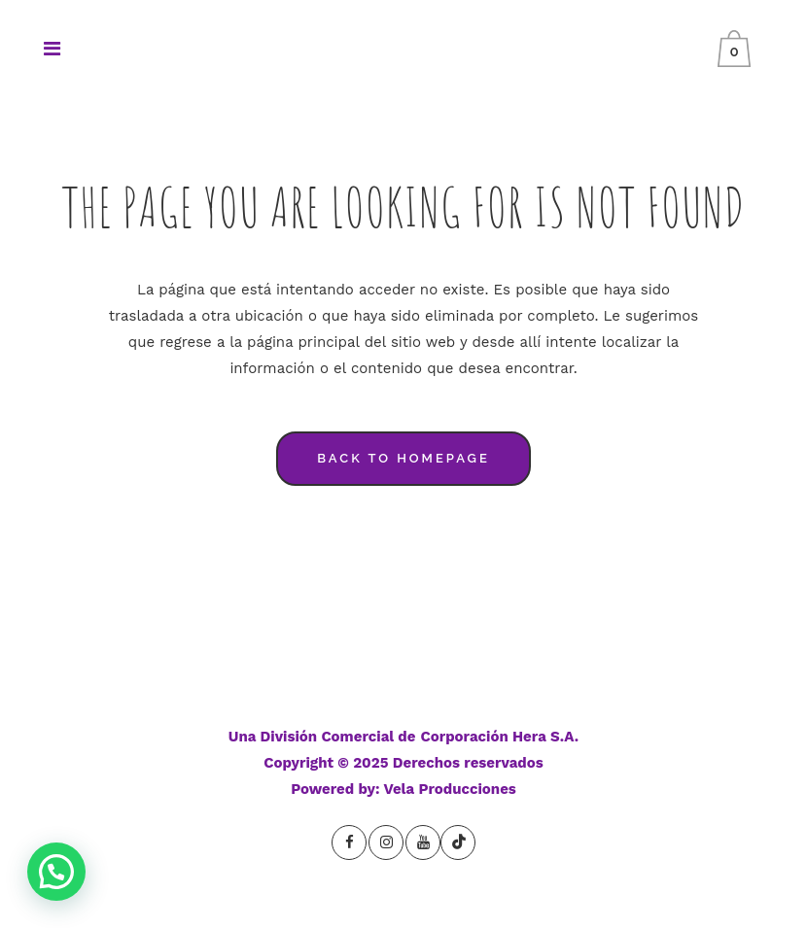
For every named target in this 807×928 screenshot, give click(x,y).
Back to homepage (403, 458)
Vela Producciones (450, 789)
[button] (56, 871)
